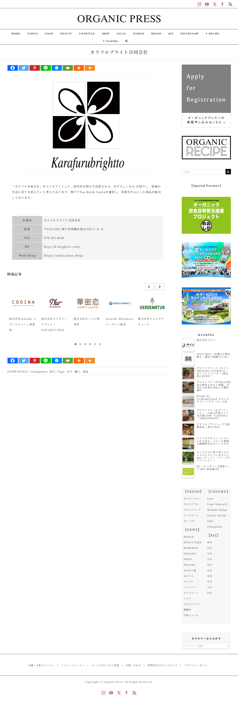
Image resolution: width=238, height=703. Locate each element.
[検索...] (203, 171)
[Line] (46, 68)
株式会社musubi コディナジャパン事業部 (22, 324)
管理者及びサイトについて (163, 665)
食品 (86, 371)
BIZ (52, 371)
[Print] (79, 68)
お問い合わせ (133, 665)
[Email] (68, 68)
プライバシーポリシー (197, 665)
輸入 (78, 371)
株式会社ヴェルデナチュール (151, 321)
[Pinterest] (35, 68)
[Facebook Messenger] (57, 68)
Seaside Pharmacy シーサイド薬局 (120, 321)
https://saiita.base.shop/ (64, 255)
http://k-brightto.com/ (62, 246)
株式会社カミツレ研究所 (87, 321)
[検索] (228, 171)
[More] (90, 68)
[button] (126, 40)
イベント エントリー (73, 665)
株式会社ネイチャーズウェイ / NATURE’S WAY (54, 324)
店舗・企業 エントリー (41, 665)
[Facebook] (12, 68)
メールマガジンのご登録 (105, 665)
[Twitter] (24, 68)
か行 (70, 371)
